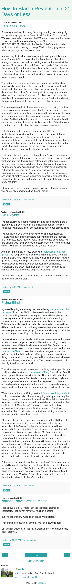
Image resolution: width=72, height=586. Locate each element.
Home (36, 555)
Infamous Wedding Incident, (55, 393)
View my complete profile (26, 577)
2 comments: (28, 199)
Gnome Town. (14, 351)
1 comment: (27, 287)
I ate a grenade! (13, 25)
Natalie (21, 569)
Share (6, 204)
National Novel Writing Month (24, 501)
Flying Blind (10, 302)
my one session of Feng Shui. (40, 372)
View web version (36, 561)
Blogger (41, 583)
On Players (10, 215)
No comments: (30, 540)
